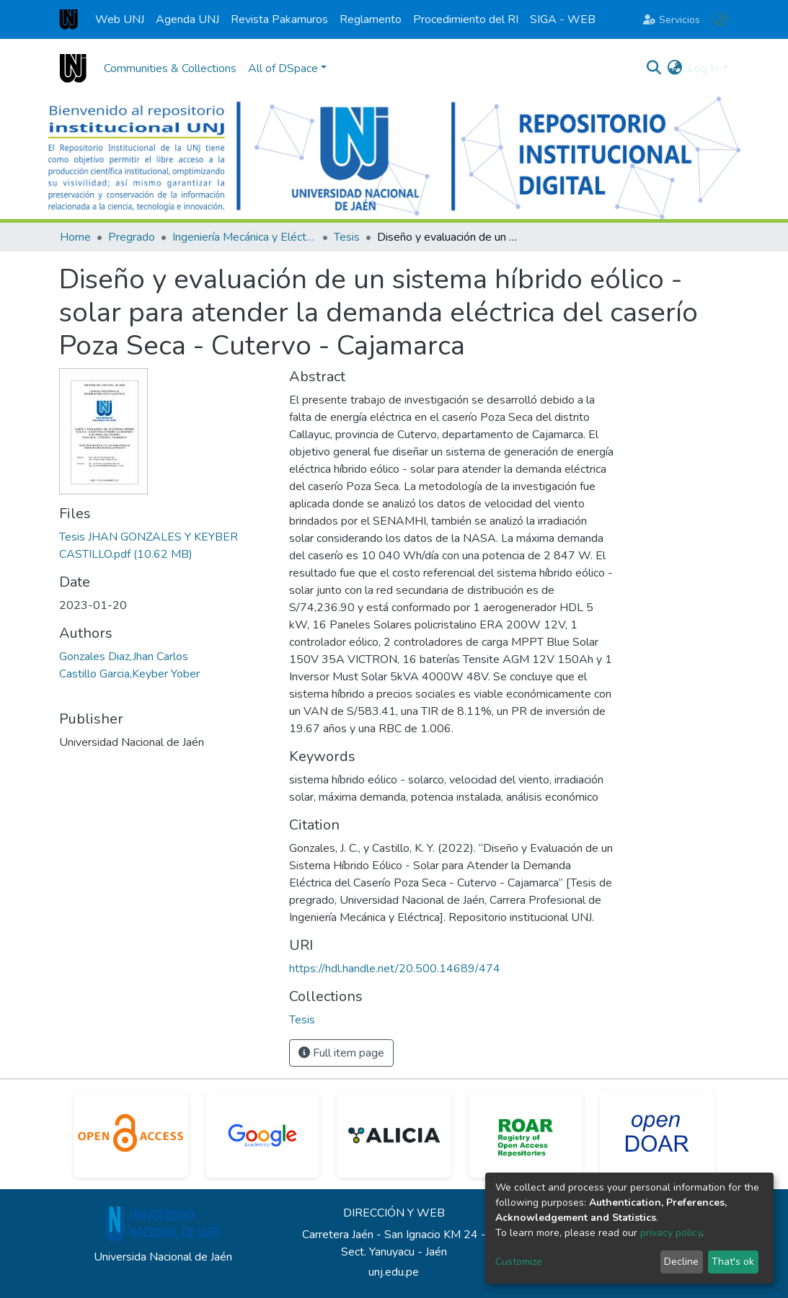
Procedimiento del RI (465, 19)
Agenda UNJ (187, 19)
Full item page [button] (341, 1053)
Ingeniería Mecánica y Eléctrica (244, 237)
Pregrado (131, 237)
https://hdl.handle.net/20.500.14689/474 (394, 969)
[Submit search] (654, 68)
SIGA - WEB (563, 19)
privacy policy (670, 1233)
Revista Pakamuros (279, 19)
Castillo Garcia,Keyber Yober (129, 674)
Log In (703, 68)
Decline (681, 1261)
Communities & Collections (170, 68)
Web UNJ (119, 19)
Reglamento (371, 19)
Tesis (347, 237)
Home (75, 237)
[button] (721, 19)
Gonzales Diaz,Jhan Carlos (123, 656)
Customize (518, 1261)
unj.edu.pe (393, 1272)
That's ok (733, 1261)
